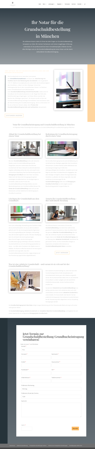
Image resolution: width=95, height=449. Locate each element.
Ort (53, 370)
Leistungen (51, 4)
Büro (44, 4)
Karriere (74, 4)
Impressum (12, 445)
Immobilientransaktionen (18, 79)
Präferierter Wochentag (27, 385)
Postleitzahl (25, 370)
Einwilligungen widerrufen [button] (75, 445)
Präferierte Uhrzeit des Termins (29, 393)
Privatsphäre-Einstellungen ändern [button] (37, 445)
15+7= (23, 425)
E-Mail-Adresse (25, 377)
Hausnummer (56, 362)
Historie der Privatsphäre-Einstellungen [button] (57, 445)
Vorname (24, 354)
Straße (23, 362)
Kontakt (79, 4)
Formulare (67, 4)
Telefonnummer (56, 377)
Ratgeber (59, 4)
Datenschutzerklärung (22, 445)
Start (40, 4)
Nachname (55, 354)
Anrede (23, 346)
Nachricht (24, 401)
